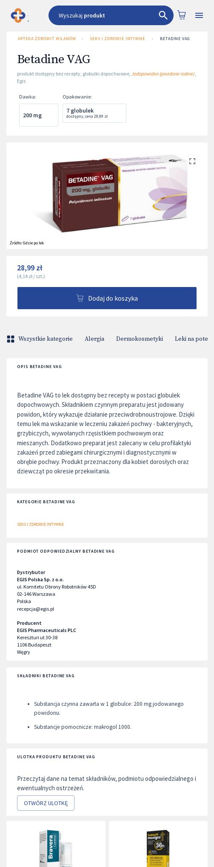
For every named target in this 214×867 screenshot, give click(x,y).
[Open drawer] (199, 15)
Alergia (94, 339)
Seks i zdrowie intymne (117, 39)
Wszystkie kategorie (40, 339)
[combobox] (111, 15)
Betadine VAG (175, 39)
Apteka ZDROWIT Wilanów (46, 39)
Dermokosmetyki (139, 339)
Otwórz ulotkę (45, 803)
